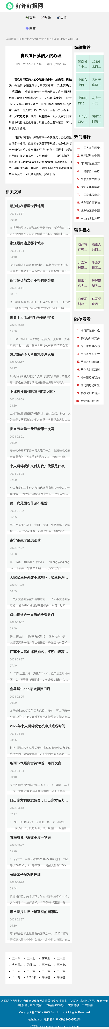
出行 (63, 17)
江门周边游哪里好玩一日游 (92, 385)
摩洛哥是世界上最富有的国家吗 (34, 912)
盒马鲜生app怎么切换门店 (30, 689)
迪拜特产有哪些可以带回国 (82, 247)
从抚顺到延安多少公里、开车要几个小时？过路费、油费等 (92, 338)
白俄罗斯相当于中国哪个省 (82, 302)
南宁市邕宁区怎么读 (25, 540)
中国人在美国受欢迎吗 (92, 147)
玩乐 (48, 17)
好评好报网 (29, 6)
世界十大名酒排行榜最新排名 (32, 317)
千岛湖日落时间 (96, 265)
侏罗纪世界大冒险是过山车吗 (96, 302)
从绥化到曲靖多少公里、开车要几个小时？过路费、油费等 (92, 393)
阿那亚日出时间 (96, 119)
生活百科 (44, 38)
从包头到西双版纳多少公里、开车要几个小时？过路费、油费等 (92, 369)
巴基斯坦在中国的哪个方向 (92, 155)
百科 (32, 17)
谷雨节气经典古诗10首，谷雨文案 (35, 763)
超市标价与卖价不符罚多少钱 (32, 280)
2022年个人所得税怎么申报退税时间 (37, 726)
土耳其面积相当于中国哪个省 (82, 119)
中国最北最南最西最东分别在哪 (92, 194)
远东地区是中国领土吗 (92, 210)
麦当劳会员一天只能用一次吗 (32, 429)
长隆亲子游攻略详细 (25, 874)
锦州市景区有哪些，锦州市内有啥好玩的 (92, 346)
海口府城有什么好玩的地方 (92, 330)
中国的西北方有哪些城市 (82, 101)
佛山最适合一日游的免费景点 (32, 614)
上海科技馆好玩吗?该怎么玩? (32, 392)
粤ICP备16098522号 (68, 1019)
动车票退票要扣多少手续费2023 (92, 202)
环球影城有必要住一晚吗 (92, 163)
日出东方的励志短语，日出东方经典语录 (40, 800)
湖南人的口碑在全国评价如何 (96, 247)
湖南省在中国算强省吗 (82, 64)
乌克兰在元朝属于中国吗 (96, 101)
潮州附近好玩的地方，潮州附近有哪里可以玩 (92, 377)
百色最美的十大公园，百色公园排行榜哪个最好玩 (92, 354)
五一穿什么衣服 (21, 958)
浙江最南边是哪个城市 (27, 243)
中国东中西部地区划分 (82, 83)
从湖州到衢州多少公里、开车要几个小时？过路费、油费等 (92, 401)
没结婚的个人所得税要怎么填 (32, 354)
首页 (22, 38)
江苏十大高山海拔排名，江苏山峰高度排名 (42, 652)
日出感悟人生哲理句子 (92, 171)
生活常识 (31, 38)
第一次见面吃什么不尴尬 (28, 503)
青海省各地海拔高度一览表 (30, 837)
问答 (32, 28)
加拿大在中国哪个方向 (92, 179)
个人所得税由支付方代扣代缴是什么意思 (40, 466)
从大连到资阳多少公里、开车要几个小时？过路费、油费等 (92, 361)
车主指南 (87, 1005)
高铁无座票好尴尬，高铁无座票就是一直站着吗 (96, 83)
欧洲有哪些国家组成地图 (92, 187)
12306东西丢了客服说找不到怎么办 (96, 64)
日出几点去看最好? (82, 283)
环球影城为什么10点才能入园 (96, 283)
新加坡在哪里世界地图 (27, 206)
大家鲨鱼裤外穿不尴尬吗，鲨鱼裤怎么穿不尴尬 (46, 577)
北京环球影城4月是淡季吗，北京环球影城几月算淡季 (82, 265)
